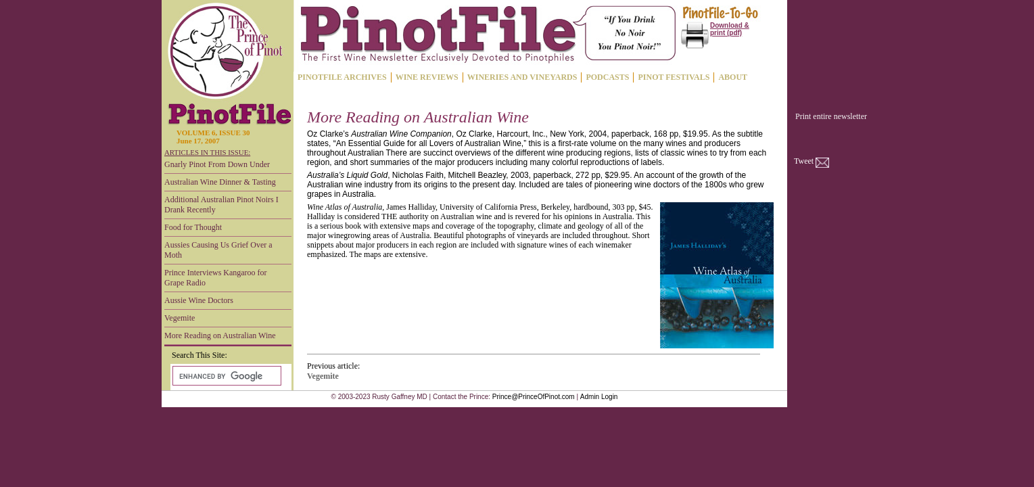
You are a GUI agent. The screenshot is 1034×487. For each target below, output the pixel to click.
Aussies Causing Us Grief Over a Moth (218, 250)
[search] (225, 376)
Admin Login (599, 396)
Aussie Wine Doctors (198, 300)
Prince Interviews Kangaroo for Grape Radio (215, 277)
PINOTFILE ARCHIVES (342, 77)
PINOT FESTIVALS (673, 77)
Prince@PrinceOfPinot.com (533, 396)
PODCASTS (607, 77)
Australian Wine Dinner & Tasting (220, 182)
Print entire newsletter (831, 116)
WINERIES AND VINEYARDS (522, 77)
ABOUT (732, 77)
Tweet (804, 161)
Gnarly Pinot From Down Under (217, 164)
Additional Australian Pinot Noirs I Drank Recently (221, 204)
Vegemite (179, 318)
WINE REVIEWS (427, 77)
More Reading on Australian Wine (220, 335)
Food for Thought (193, 227)
